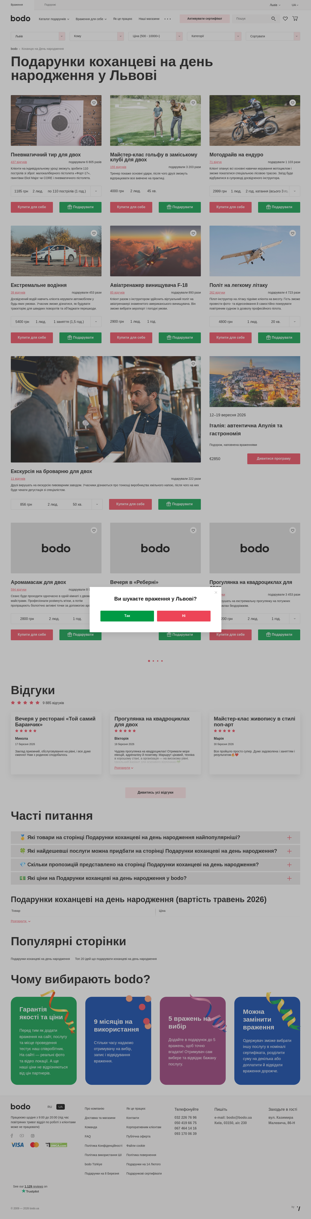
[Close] (216, 592)
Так (127, 616)
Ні (184, 616)
